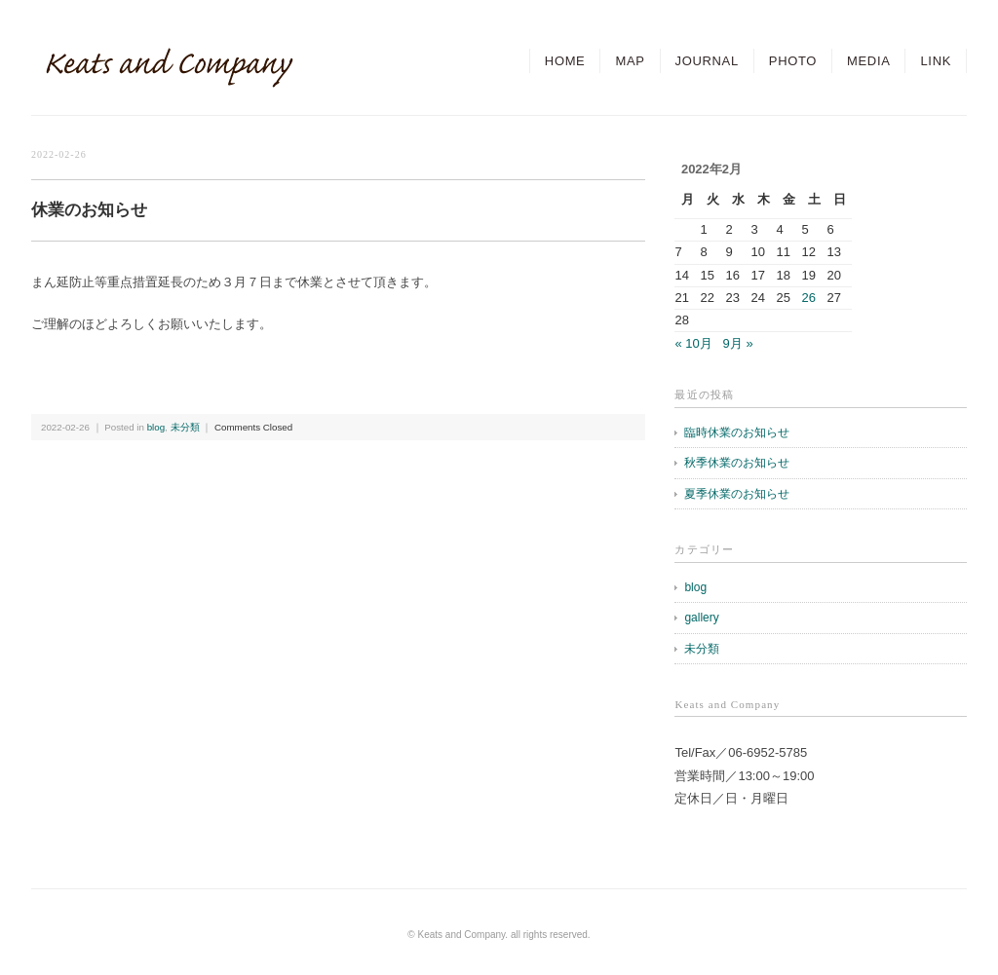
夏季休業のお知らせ (736, 494)
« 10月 (692, 343)
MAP (629, 61)
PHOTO (793, 61)
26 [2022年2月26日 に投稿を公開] (808, 297)
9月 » (738, 343)
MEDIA (868, 61)
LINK (935, 61)
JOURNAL (707, 61)
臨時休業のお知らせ (736, 432)
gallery (701, 617)
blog (156, 427)
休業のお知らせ (89, 210)
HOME (565, 61)
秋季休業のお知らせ (736, 462)
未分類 (185, 427)
